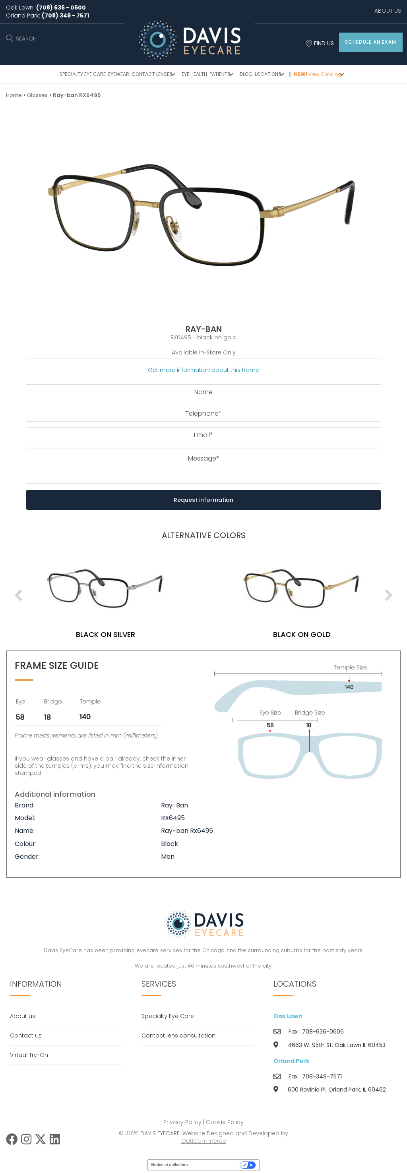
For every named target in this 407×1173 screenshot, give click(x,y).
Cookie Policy (225, 1122)
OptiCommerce (203, 1141)
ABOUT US (387, 11)
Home (14, 95)
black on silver (121, 634)
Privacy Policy (182, 1122)
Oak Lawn (287, 1016)
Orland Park (291, 1061)
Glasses (37, 95)
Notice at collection (169, 1165)
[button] (371, 42)
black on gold (318, 634)
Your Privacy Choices (216, 1165)
